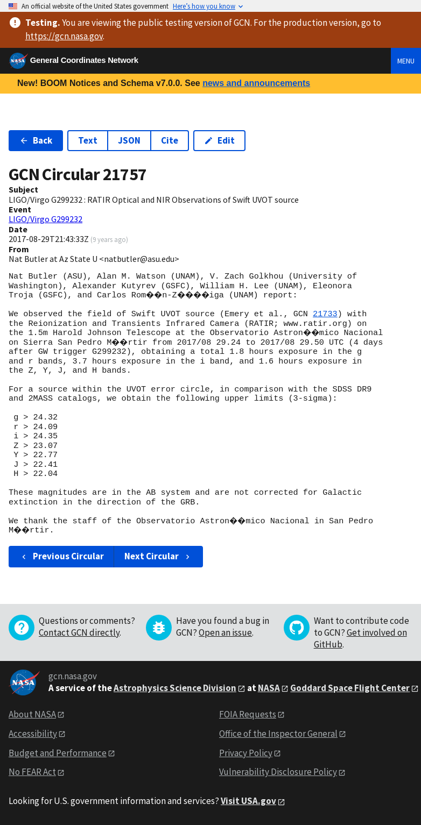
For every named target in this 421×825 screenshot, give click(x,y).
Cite (169, 140)
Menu (406, 61)
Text (87, 140)
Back (35, 140)
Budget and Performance (58, 753)
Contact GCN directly (79, 632)
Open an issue (225, 632)
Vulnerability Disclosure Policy (278, 772)
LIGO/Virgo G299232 (45, 219)
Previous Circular (61, 556)
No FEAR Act (32, 772)
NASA (269, 688)
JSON (129, 140)
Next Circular (158, 556)
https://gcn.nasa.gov (64, 36)
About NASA (32, 714)
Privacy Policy (245, 753)
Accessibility (33, 733)
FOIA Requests (247, 714)
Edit (219, 140)
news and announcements (256, 83)
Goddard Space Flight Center (350, 688)
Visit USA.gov (248, 801)
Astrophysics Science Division (175, 688)
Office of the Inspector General (278, 733)
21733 (325, 314)
